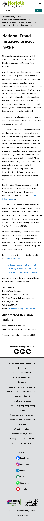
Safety (22, 410)
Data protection (9, 25)
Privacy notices (26, 25)
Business (22, 368)
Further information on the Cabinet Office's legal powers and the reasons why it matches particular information (22, 268)
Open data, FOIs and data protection (17, 22)
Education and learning (22, 382)
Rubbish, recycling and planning (22, 405)
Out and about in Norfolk (22, 396)
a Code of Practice (12, 258)
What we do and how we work (14, 19)
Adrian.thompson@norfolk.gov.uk (21, 308)
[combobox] (18, 10)
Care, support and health (22, 372)
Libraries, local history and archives (22, 391)
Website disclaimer (22, 429)
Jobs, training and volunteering (22, 387)
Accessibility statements (22, 443)
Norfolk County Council (12, 17)
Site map (22, 424)
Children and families (22, 377)
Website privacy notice (22, 433)
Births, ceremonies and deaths (22, 363)
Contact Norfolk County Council (22, 419)
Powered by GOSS (22, 516)
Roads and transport (22, 401)
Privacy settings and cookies (22, 438)
